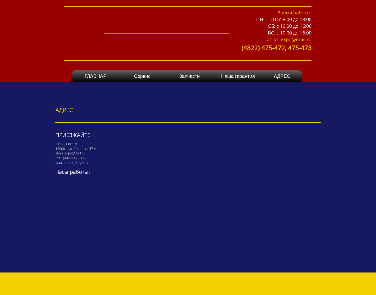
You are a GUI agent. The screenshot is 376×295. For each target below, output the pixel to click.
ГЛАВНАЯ (96, 76)
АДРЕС (282, 76)
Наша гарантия (238, 76)
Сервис (142, 76)
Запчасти (189, 76)
